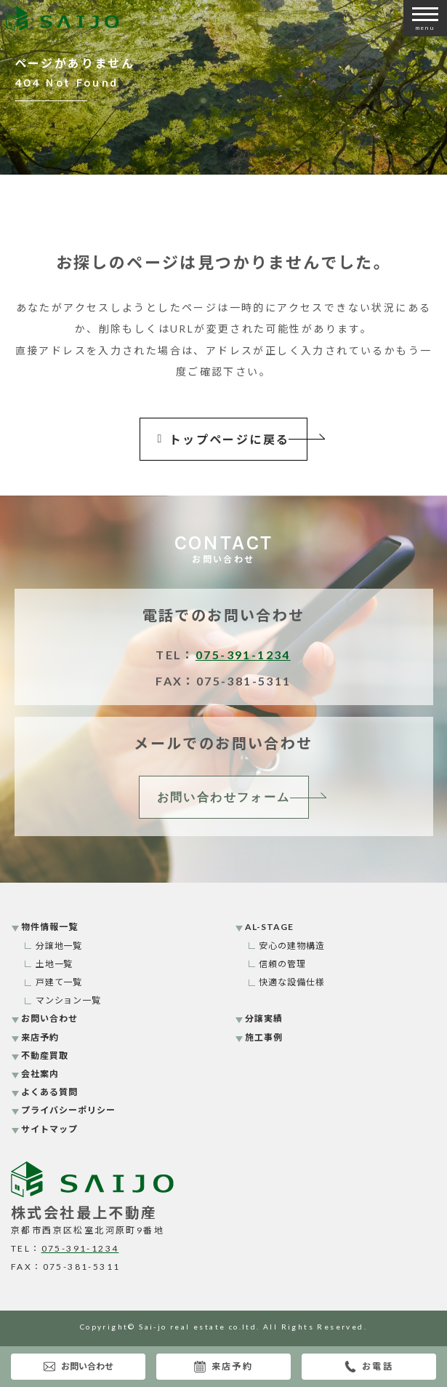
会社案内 (40, 1073)
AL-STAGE (269, 926)
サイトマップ (49, 1129)
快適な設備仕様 (292, 982)
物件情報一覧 (49, 926)
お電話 (369, 1366)
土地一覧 (54, 963)
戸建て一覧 (59, 982)
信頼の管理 (282, 963)
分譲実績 (264, 1018)
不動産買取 (44, 1055)
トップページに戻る (224, 439)
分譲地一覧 (59, 945)
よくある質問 (49, 1091)
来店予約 (224, 1366)
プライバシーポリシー (68, 1110)
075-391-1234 (243, 654)
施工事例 (264, 1037)
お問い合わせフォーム (224, 797)
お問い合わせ (78, 1366)
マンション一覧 (69, 1000)
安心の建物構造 (292, 945)
